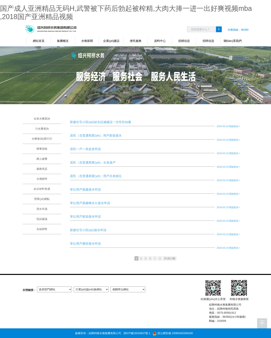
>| (160, 258)
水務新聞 (87, 40)
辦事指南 (42, 148)
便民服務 (135, 40)
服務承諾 (42, 168)
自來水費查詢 (42, 118)
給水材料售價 (42, 188)
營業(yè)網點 (42, 198)
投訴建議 (42, 219)
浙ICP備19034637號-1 (136, 333)
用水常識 (42, 208)
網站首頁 (38, 40)
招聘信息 (208, 40)
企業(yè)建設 (111, 40)
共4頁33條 (169, 258)
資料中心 (160, 40)
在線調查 (42, 229)
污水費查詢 (42, 128)
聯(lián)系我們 (233, 40)
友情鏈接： (29, 290)
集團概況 (63, 40)
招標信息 (184, 40)
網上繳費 (42, 158)
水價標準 (42, 178)
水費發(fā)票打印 (42, 138)
